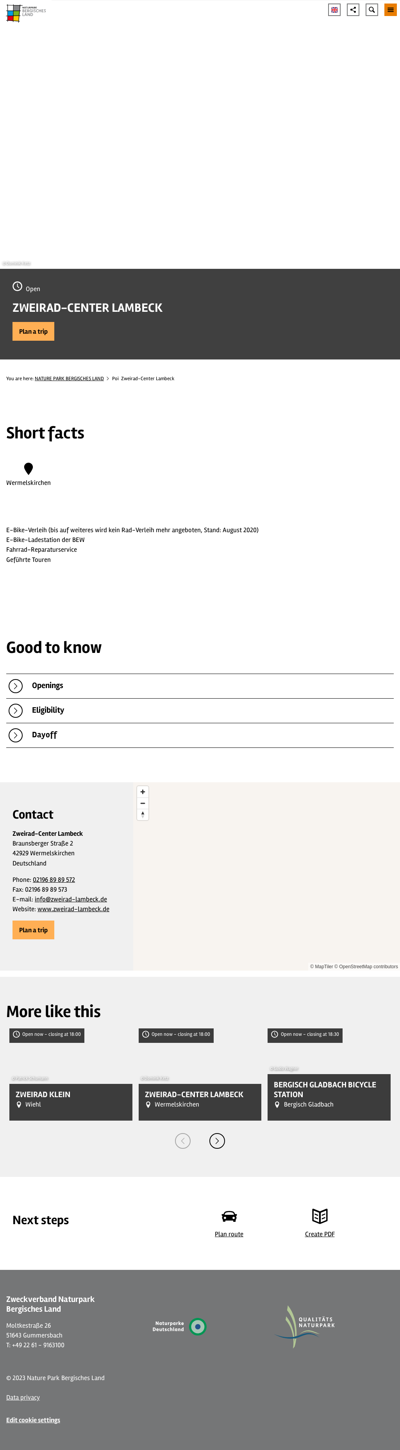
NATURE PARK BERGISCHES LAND (69, 378)
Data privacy (23, 1397)
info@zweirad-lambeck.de (71, 899)
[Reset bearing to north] (142, 814)
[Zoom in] (142, 791)
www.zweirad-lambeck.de (73, 909)
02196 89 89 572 (54, 880)
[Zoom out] (142, 803)
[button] (33, 331)
